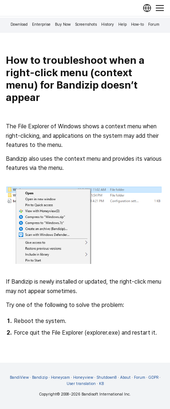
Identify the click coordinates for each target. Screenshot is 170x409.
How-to (137, 24)
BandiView (19, 377)
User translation (81, 383)
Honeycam (60, 377)
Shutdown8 (106, 377)
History (107, 24)
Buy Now (63, 24)
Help (122, 24)
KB (101, 383)
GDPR (153, 377)
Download (19, 24)
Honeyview (83, 377)
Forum (153, 24)
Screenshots (86, 24)
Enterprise (41, 24)
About (125, 377)
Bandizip (40, 377)
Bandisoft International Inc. (106, 394)
